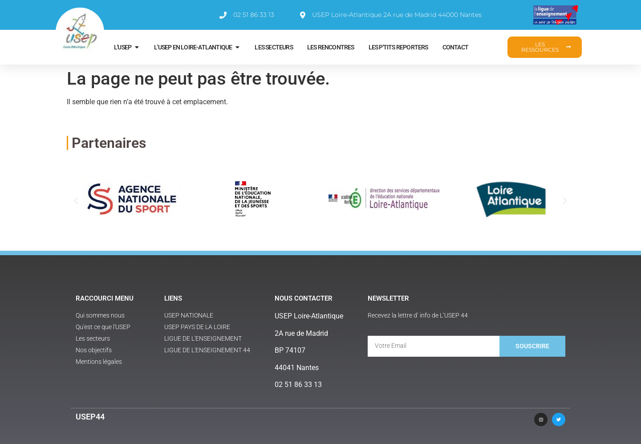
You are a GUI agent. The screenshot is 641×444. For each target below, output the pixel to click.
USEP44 (90, 416)
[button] (76, 200)
